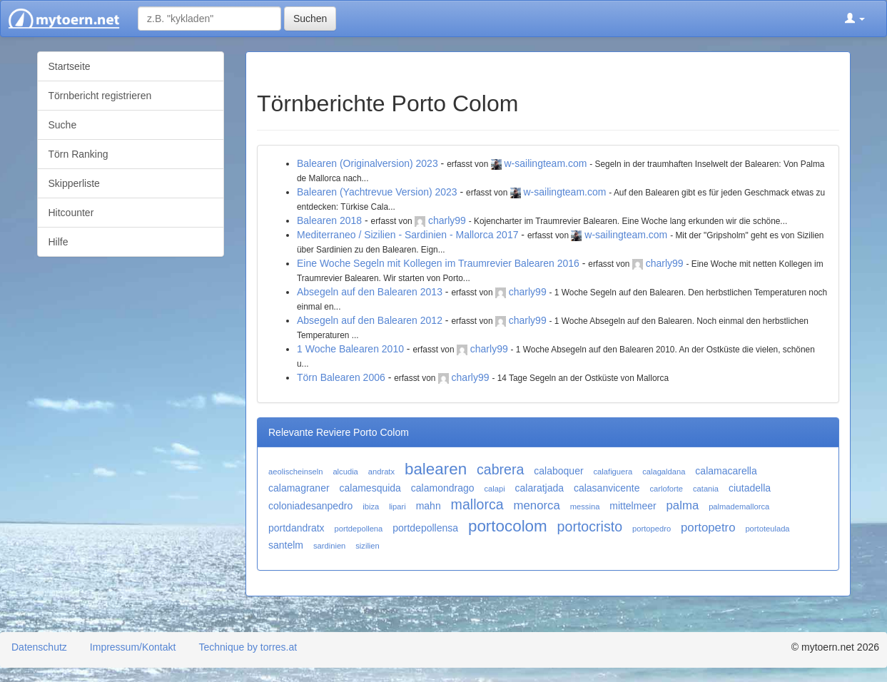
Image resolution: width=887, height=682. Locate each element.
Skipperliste (74, 183)
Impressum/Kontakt (133, 647)
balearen (436, 469)
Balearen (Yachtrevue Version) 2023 (377, 192)
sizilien (367, 545)
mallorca (477, 504)
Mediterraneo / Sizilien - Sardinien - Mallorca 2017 (407, 234)
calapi (494, 488)
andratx (381, 471)
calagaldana (663, 471)
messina (585, 506)
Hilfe (59, 242)
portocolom (507, 526)
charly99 (447, 220)
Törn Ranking (78, 154)
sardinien (329, 545)
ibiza (371, 506)
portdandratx (296, 528)
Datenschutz (39, 647)
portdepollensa (425, 528)
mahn (428, 505)
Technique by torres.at (247, 647)
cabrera (500, 469)
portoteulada (767, 528)
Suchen (310, 18)
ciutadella (750, 488)
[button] (855, 18)
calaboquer (558, 471)
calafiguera (613, 471)
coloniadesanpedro (310, 505)
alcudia (345, 471)
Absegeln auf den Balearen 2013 (369, 291)
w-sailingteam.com (545, 163)
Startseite (70, 66)
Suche (63, 125)
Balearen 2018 (329, 220)
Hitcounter (71, 212)
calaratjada (539, 488)
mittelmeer (632, 505)
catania (706, 488)
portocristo (589, 526)
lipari (397, 506)
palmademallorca (739, 506)
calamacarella (725, 471)
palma (682, 505)
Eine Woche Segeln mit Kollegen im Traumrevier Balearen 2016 (438, 263)
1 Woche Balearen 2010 (350, 349)
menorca (537, 505)
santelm (285, 545)
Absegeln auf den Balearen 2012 (369, 320)
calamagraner (299, 488)
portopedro (651, 528)
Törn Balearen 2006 (341, 377)
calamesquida (370, 488)
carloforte (666, 488)
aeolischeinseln (295, 471)
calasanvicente (607, 488)
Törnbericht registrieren (100, 95)
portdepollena (359, 528)
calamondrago (443, 488)
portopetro (708, 527)
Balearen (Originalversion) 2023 (367, 163)
